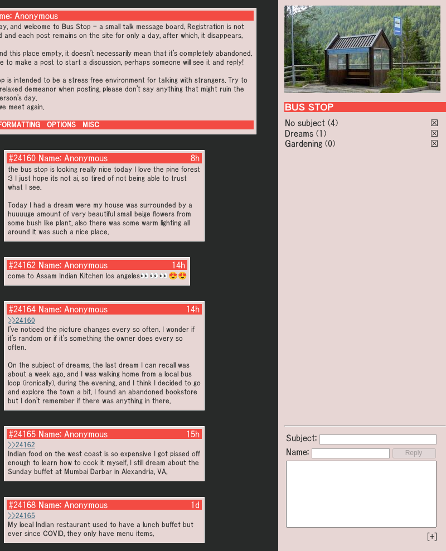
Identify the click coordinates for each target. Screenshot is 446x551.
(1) (321, 133)
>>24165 (21, 515)
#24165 (22, 433)
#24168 (22, 504)
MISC (91, 124)
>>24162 (21, 444)
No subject (306, 122)
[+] (432, 536)
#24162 (22, 264)
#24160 (22, 157)
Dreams (299, 133)
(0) (330, 143)
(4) (333, 122)
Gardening (303, 143)
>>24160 (21, 320)
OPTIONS (61, 124)
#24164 (22, 308)
